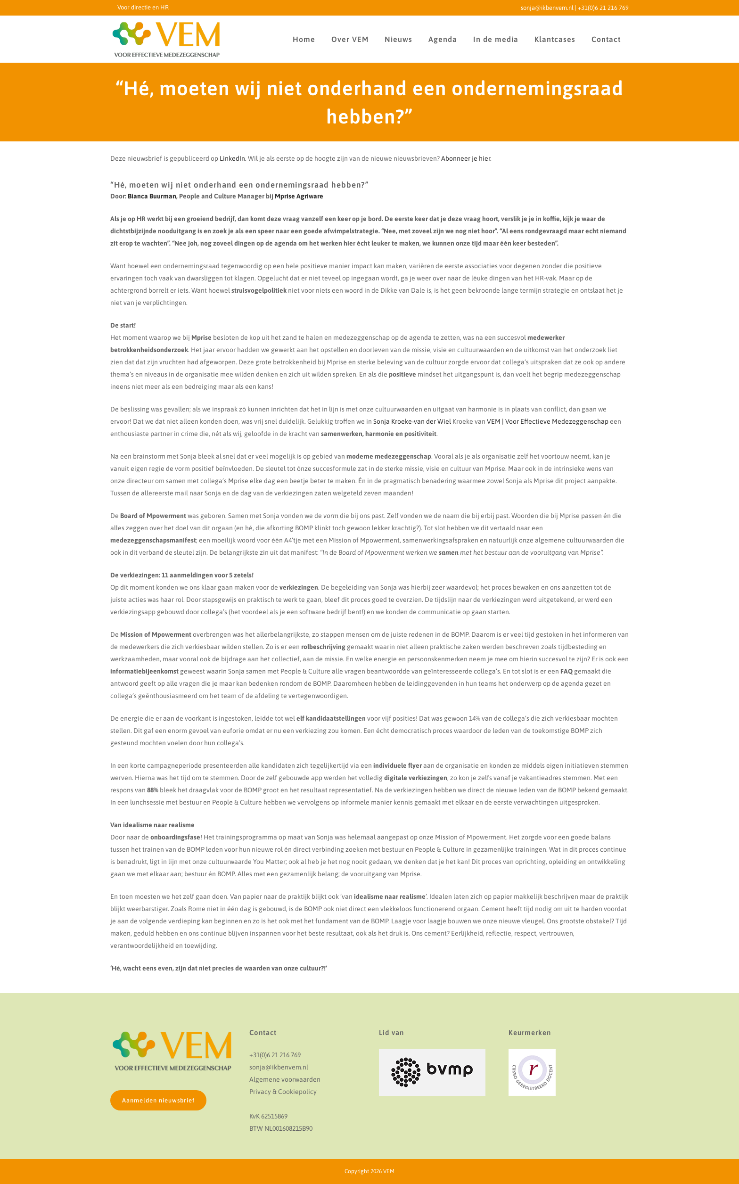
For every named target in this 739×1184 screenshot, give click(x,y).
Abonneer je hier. (466, 158)
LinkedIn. (233, 158)
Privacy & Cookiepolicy (283, 1091)
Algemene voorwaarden (284, 1079)
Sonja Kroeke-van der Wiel (412, 421)
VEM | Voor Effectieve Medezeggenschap (547, 421)
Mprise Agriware (299, 196)
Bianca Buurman (152, 196)
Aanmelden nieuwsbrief (158, 1100)
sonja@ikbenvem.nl (547, 7)
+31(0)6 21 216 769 (603, 7)
